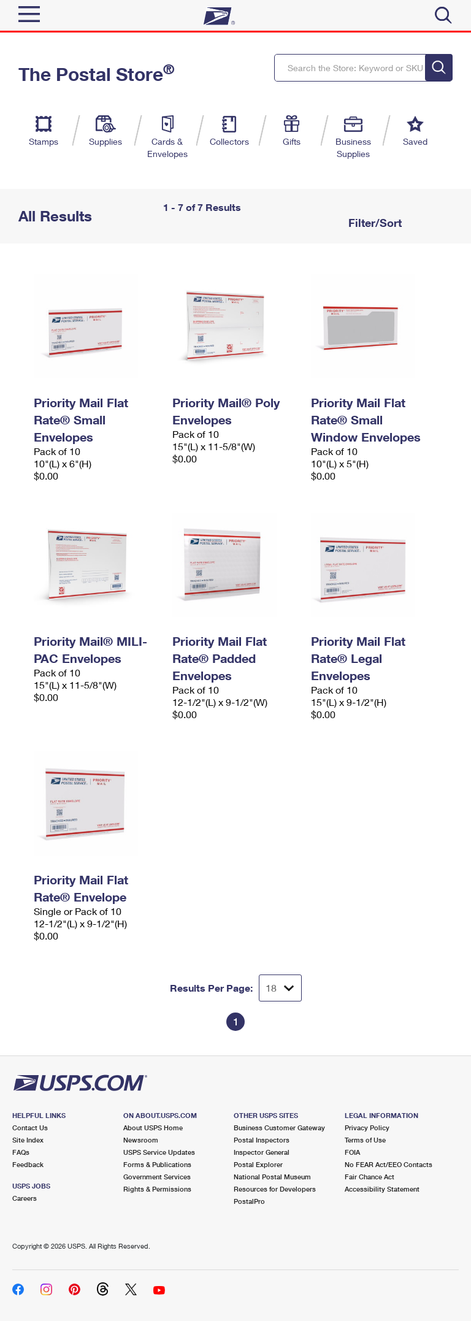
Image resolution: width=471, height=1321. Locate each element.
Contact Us (30, 1127)
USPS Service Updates (159, 1152)
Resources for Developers (275, 1189)
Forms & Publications (157, 1164)
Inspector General (261, 1152)
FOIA (352, 1152)
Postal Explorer (258, 1164)
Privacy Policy (367, 1127)
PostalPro (249, 1201)
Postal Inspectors (261, 1140)
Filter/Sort (373, 222)
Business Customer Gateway (279, 1127)
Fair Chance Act (369, 1177)
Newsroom (140, 1140)
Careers (24, 1198)
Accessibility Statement (382, 1189)
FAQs (20, 1152)
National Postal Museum (272, 1177)
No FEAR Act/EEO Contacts (388, 1164)
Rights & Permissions (157, 1189)
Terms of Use (365, 1140)
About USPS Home (153, 1127)
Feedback (28, 1164)
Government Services (157, 1177)
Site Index (28, 1140)
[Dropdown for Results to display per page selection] (280, 987)
